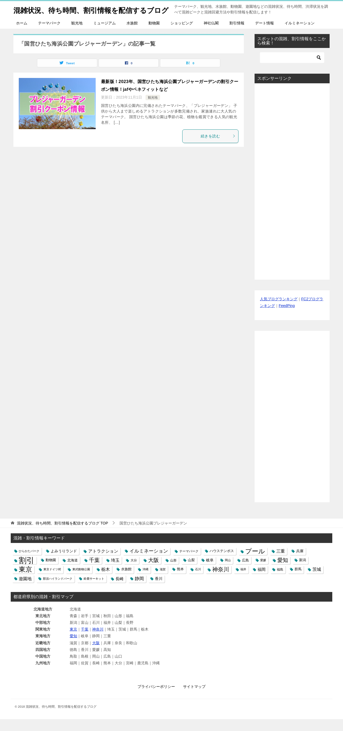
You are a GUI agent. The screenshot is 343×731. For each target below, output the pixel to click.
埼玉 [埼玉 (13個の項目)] (115, 571)
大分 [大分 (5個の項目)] (134, 572)
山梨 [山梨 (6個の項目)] (191, 572)
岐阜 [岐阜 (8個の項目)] (210, 572)
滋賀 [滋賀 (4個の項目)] (163, 581)
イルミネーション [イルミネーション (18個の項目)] (148, 562)
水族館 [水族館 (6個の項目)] (126, 581)
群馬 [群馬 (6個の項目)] (297, 581)
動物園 (154, 35)
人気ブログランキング (278, 311)
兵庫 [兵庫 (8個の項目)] (300, 563)
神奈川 (97, 641)
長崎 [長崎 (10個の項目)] (119, 590)
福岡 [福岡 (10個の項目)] (262, 581)
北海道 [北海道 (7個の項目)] (72, 572)
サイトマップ (194, 698)
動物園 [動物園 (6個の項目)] (51, 572)
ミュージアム (104, 35)
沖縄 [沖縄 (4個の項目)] (145, 581)
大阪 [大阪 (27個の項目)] (153, 572)
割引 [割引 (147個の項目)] (26, 572)
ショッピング (181, 35)
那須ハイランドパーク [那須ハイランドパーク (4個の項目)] (57, 590)
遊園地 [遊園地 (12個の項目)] (25, 590)
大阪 (96, 655)
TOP (62, 535)
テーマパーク (49, 35)
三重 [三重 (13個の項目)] (280, 562)
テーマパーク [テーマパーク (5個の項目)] (189, 563)
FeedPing (287, 317)
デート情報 (264, 35)
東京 (73, 641)
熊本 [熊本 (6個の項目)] (180, 581)
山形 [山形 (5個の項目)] (173, 572)
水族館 (132, 35)
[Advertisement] (292, 193)
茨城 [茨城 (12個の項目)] (316, 581)
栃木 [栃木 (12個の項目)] (105, 581)
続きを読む (218, 148)
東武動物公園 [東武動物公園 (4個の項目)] (81, 581)
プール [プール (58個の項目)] (255, 563)
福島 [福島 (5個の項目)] (280, 581)
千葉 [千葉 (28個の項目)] (94, 572)
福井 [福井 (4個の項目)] (243, 581)
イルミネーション (300, 35)
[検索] (292, 69)
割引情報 (236, 35)
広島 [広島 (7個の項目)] (245, 572)
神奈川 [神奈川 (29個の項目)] (220, 581)
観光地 (77, 35)
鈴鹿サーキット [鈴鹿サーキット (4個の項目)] (94, 590)
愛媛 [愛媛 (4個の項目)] (263, 571)
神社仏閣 (211, 35)
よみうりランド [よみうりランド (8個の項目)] (64, 563)
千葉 (84, 641)
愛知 (73, 648)
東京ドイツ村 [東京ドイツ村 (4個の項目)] (52, 581)
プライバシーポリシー (156, 698)
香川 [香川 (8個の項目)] (158, 590)
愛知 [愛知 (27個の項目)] (282, 572)
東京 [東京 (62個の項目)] (25, 581)
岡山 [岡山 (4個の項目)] (228, 571)
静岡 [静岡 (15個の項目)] (139, 590)
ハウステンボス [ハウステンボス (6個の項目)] (222, 563)
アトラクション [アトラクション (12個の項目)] (103, 563)
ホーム (21, 35)
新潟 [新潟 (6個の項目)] (302, 572)
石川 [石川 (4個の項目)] (198, 581)
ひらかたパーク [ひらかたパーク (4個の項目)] (29, 562)
